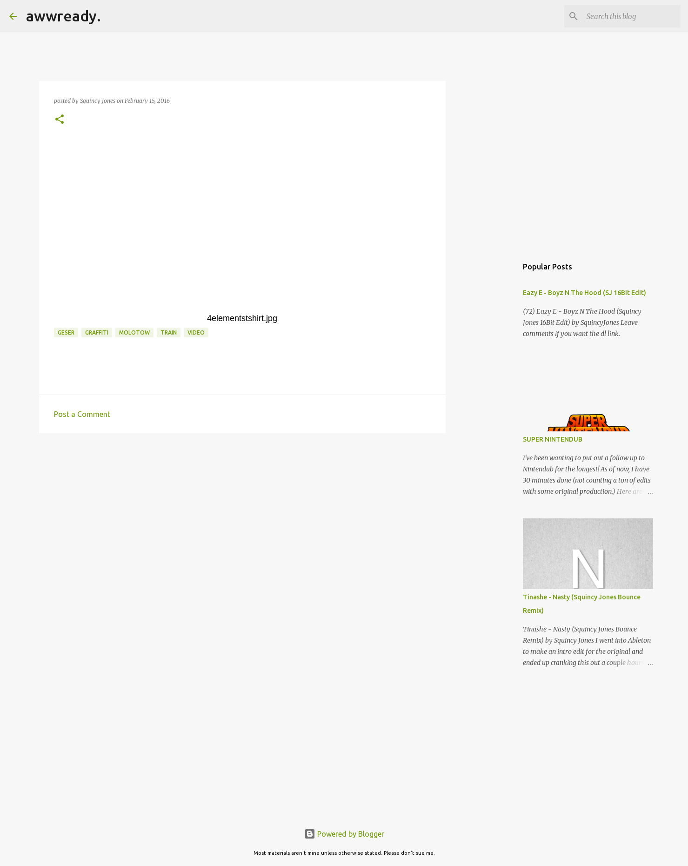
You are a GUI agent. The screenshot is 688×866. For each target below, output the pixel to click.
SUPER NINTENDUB (552, 439)
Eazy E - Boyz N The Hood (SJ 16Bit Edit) (584, 292)
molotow (134, 332)
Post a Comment (82, 414)
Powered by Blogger (344, 834)
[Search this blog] (632, 16)
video (196, 332)
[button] (59, 120)
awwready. (63, 15)
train (168, 332)
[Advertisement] (242, 512)
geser (66, 332)
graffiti (96, 332)
